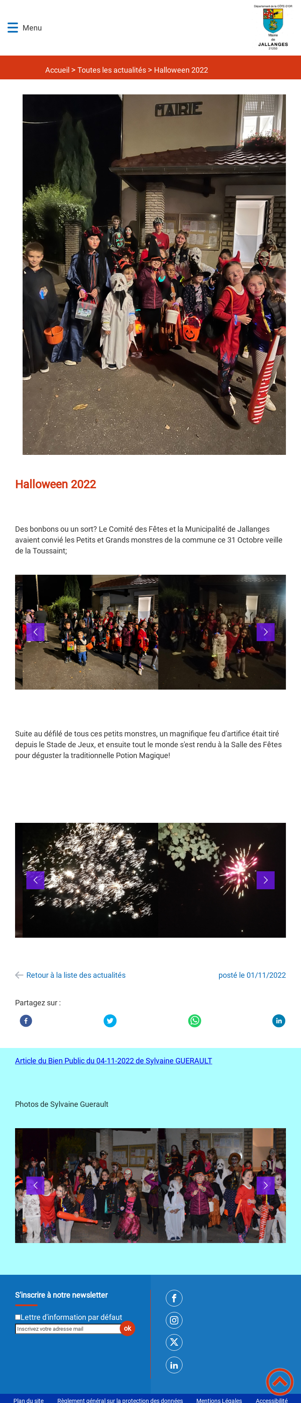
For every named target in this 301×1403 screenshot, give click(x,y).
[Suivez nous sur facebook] (174, 1298)
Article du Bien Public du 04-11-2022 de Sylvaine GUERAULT (113, 1060)
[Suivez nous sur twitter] (174, 1342)
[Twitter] (110, 1021)
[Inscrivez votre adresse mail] (71, 1329)
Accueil (57, 70)
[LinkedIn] (279, 1021)
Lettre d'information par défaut (71, 1317)
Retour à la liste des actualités (76, 975)
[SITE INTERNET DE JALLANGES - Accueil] (169, 28)
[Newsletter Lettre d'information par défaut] (18, 1317)
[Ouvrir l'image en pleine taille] (158, 275)
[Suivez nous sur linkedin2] (174, 1365)
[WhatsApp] (195, 1021)
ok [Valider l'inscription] (127, 1328)
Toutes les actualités (111, 70)
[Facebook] (26, 1021)
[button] (13, 28)
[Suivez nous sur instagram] (174, 1320)
